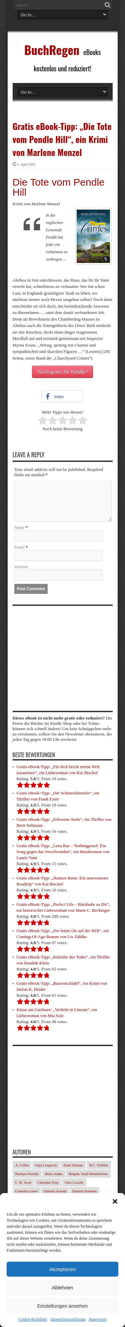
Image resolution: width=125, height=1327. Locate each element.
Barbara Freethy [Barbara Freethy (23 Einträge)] (27, 1174)
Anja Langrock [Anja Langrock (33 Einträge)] (46, 1165)
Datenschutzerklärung (67, 1319)
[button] (115, 1201)
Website (21, 566)
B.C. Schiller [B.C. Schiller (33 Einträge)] (98, 1165)
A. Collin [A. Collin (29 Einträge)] (22, 1165)
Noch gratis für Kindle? (62, 372)
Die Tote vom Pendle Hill (59, 187)
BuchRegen (52, 49)
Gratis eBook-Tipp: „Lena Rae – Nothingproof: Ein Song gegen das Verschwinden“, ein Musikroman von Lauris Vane (63, 851)
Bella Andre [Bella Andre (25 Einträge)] (54, 1174)
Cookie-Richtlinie (32, 1319)
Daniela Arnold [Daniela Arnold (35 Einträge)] (55, 1191)
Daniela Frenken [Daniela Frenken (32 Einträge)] (84, 1191)
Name (19, 527)
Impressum (97, 1319)
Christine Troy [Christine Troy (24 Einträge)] (48, 1182)
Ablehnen (62, 1287)
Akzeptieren (62, 1269)
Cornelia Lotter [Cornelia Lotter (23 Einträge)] (26, 1191)
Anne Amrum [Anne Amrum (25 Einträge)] (73, 1165)
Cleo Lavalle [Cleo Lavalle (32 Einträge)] (74, 1182)
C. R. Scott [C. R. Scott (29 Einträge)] (23, 1182)
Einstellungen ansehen (62, 1306)
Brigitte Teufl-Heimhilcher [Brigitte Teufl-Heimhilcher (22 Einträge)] (88, 1174)
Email (19, 547)
